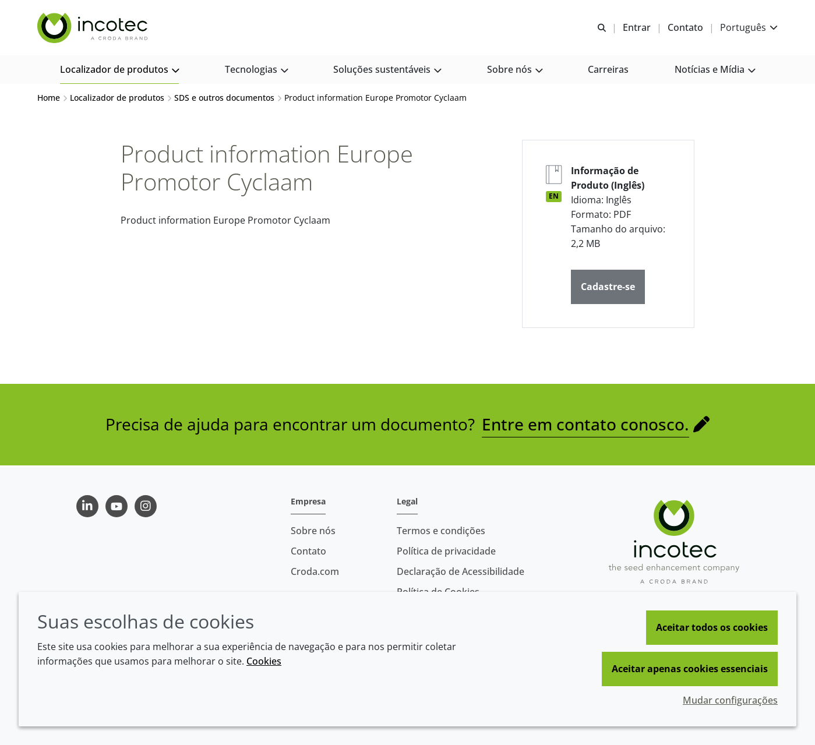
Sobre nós (313, 530)
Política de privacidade (446, 551)
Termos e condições (441, 530)
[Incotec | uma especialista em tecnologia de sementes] (93, 28)
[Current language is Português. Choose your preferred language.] (749, 27)
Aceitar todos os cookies (712, 627)
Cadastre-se (608, 288)
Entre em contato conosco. (585, 426)
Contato (308, 551)
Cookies (263, 661)
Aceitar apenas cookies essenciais (690, 668)
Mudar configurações (730, 700)
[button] (119, 70)
